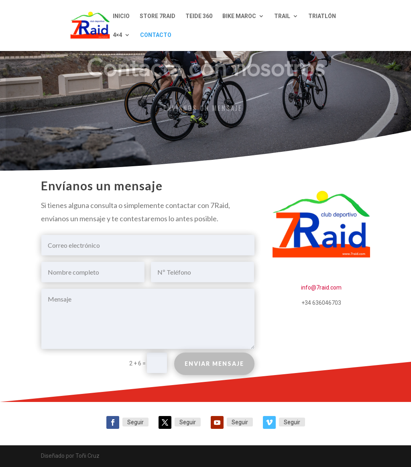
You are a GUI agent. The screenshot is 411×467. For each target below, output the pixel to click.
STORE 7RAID (157, 16)
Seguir (135, 422)
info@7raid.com (321, 287)
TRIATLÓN (322, 16)
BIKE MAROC (239, 16)
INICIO (121, 16)
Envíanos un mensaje (202, 107)
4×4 (117, 35)
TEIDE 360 (198, 16)
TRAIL (282, 16)
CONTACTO (155, 35)
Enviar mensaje (214, 365)
